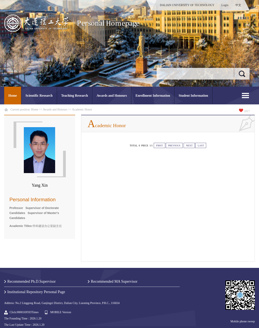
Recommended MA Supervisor (114, 281)
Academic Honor (82, 109)
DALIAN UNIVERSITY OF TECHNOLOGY (187, 5)
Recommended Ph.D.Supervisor (31, 281)
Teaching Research (74, 95)
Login (224, 5)
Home (12, 95)
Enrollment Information (153, 95)
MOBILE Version (60, 312)
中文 (238, 5)
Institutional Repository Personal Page (36, 292)
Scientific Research (39, 95)
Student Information (193, 95)
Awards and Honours (111, 95)
